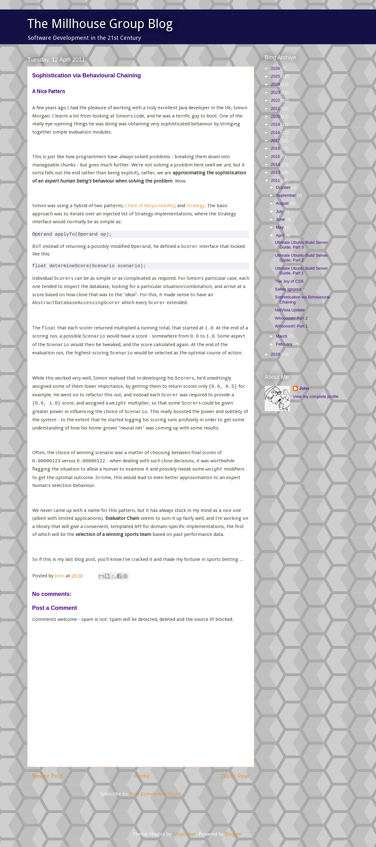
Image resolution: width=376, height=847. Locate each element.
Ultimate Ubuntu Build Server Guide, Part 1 (301, 271)
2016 (276, 148)
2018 (276, 132)
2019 (276, 124)
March (282, 336)
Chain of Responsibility (150, 205)
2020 (276, 116)
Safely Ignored (288, 289)
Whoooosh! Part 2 (291, 318)
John (304, 388)
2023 (276, 92)
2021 (276, 108)
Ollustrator (184, 834)
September (286, 195)
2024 (276, 84)
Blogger (233, 834)
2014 (276, 164)
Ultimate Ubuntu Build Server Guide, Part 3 (301, 245)
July (280, 211)
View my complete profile (315, 396)
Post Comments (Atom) (155, 794)
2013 (276, 172)
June (281, 219)
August (283, 203)
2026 (276, 68)
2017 (276, 140)
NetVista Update (290, 310)
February (284, 344)
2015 (276, 156)
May (280, 227)
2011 (276, 180)
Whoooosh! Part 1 (291, 326)
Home (142, 776)
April (280, 235)
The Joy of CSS (289, 281)
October (284, 187)
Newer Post (47, 776)
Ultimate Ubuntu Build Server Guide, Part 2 (301, 258)
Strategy (195, 205)
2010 (276, 354)
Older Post (235, 776)
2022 (276, 100)
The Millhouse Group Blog (100, 23)
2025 (276, 76)
